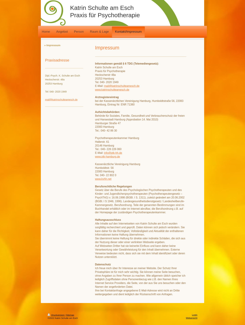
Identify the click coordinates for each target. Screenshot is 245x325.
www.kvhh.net (103, 178)
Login (194, 315)
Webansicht (191, 318)
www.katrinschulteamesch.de (112, 89)
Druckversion (56, 315)
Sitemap (70, 315)
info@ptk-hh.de (113, 152)
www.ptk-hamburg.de (107, 156)
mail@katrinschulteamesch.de (121, 85)
